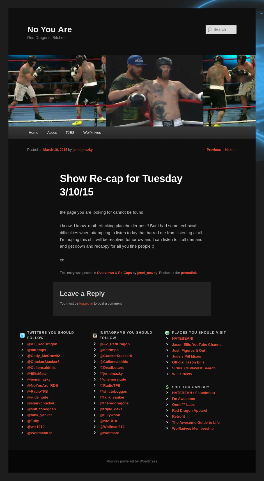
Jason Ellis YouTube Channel (197, 344)
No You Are (49, 29)
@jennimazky (38, 379)
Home (33, 132)
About (52, 132)
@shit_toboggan (41, 409)
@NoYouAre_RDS (42, 385)
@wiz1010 (36, 427)
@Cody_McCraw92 (43, 356)
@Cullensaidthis (41, 367)
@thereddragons (114, 403)
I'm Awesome (183, 399)
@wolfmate (109, 433)
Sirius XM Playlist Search (193, 368)
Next (231, 150)
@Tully (33, 421)
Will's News (182, 374)
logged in (86, 303)
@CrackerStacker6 (43, 362)
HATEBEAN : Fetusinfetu (193, 393)
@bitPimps (36, 350)
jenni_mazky (83, 150)
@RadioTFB (37, 391)
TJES (70, 132)
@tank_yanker (39, 415)
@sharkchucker (40, 403)
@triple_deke (111, 409)
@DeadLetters (112, 367)
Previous (212, 150)
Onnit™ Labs (183, 404)
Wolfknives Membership (193, 428)
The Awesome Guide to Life (196, 422)
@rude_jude (37, 397)
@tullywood (110, 415)
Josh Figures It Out (188, 350)
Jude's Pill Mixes (186, 356)
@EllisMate (37, 373)
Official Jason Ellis (188, 362)
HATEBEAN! (182, 338)
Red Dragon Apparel (189, 410)
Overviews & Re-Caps (114, 273)
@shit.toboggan (113, 391)
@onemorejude (113, 379)
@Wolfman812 (39, 433)
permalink (189, 273)
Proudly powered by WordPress (132, 461)
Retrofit (178, 416)
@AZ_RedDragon (42, 344)
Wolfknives (92, 132)
